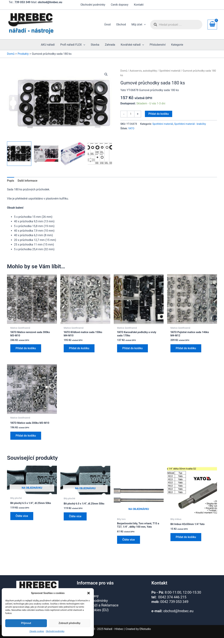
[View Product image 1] (19, 153)
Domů (123, 70)
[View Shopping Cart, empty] (212, 24)
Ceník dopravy (119, 4)
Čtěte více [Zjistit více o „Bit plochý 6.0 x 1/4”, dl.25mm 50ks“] (75, 521)
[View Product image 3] (73, 153)
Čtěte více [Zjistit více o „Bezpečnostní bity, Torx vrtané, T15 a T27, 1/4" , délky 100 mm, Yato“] (128, 546)
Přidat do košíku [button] (26, 349)
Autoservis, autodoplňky (143, 70)
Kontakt (139, 4)
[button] (88, 593)
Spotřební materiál (169, 70)
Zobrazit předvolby (69, 623)
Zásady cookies (36, 631)
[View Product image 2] (46, 153)
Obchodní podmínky (55, 631)
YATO (131, 128)
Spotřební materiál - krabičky (190, 123)
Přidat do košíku (158, 113)
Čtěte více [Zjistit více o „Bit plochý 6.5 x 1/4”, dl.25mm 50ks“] (22, 521)
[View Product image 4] (100, 153)
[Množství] (130, 114)
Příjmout (26, 623)
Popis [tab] (10, 180)
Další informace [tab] (27, 180)
